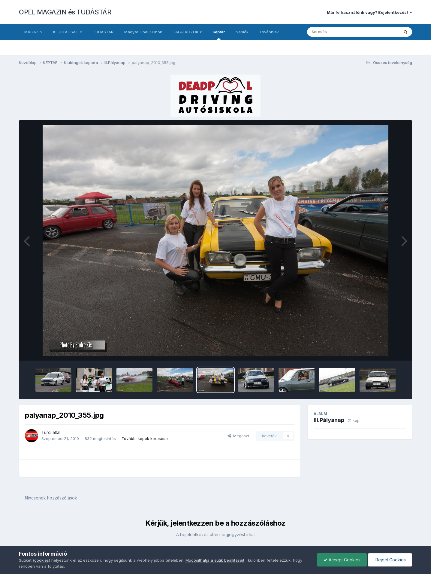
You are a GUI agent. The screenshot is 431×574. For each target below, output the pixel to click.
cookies (41, 560)
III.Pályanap (329, 420)
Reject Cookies (390, 559)
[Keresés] (336, 32)
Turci (46, 432)
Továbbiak (269, 31)
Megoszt (238, 435)
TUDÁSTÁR (103, 31)
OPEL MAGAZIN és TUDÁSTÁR (65, 12)
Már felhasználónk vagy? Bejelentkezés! (369, 12)
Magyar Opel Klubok (143, 31)
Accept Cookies (341, 559)
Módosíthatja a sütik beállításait (214, 560)
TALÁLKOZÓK (187, 31)
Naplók (242, 31)
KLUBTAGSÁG (67, 31)
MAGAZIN (33, 31)
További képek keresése (145, 438)
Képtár (218, 34)
